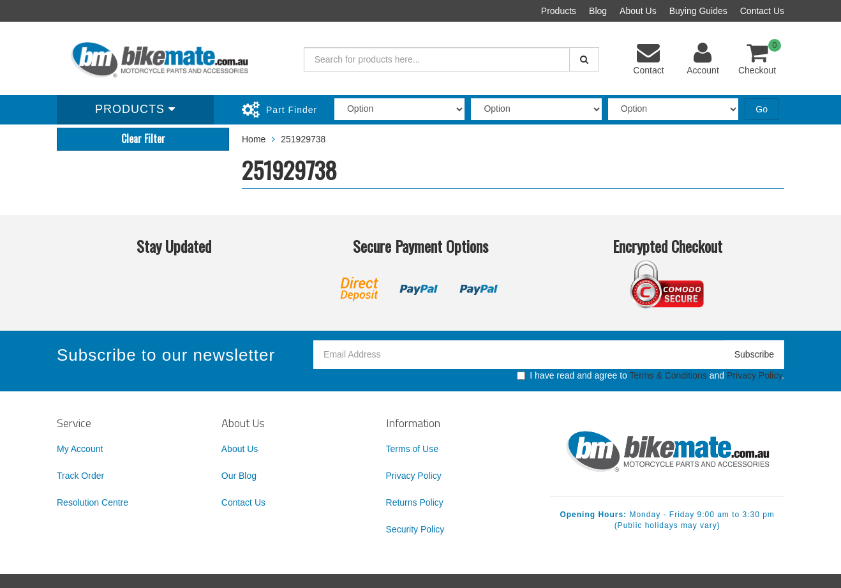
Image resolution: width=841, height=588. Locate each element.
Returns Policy (414, 502)
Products (558, 11)
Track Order (80, 476)
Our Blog (239, 476)
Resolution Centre (92, 502)
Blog (598, 11)
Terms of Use (412, 449)
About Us (638, 11)
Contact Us (762, 11)
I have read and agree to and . (650, 375)
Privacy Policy (754, 375)
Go (761, 109)
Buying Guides (698, 11)
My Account (80, 449)
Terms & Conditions (667, 375)
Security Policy (415, 529)
